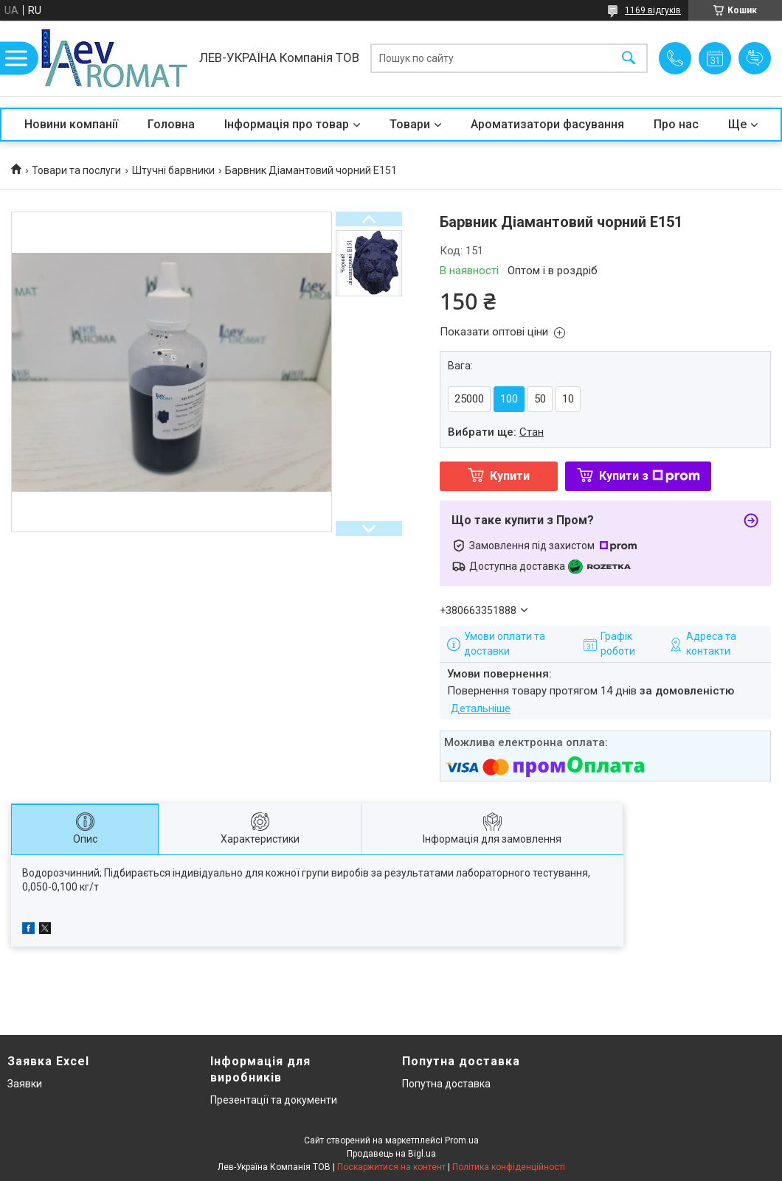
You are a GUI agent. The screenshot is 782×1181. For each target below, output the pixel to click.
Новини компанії (71, 124)
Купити (510, 476)
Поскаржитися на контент (391, 1167)
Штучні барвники (173, 170)
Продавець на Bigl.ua (391, 1154)
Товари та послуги (76, 170)
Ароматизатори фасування (547, 124)
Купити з (649, 476)
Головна (171, 124)
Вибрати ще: (496, 432)
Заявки (24, 1084)
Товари (410, 124)
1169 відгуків (653, 10)
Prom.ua (462, 1140)
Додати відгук (754, 58)
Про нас (676, 124)
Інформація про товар (286, 124)
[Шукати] (628, 58)
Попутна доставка (446, 1084)
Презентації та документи (273, 1100)
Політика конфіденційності (508, 1167)
